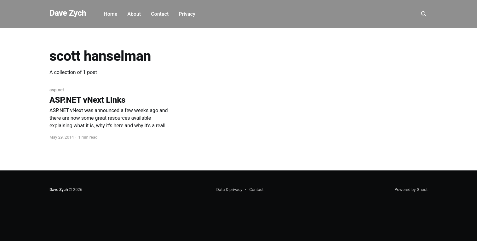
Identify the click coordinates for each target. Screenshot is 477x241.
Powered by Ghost (411, 189)
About (134, 14)
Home (110, 14)
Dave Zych (67, 13)
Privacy (187, 14)
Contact (160, 14)
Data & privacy (229, 189)
